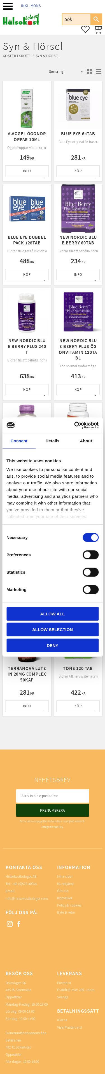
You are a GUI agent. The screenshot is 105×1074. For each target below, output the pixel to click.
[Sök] (96, 19)
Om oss (62, 891)
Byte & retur (66, 912)
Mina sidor (65, 876)
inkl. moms (31, 5)
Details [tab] (53, 440)
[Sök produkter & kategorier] (76, 19)
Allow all (52, 613)
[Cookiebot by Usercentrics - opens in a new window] (75, 425)
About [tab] (86, 440)
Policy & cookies (69, 905)
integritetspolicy (52, 827)
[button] (8, 6)
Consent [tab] (18, 440)
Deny (53, 645)
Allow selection (52, 629)
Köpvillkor (65, 898)
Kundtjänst (65, 884)
